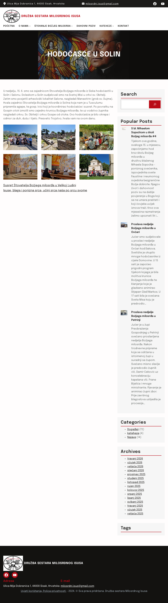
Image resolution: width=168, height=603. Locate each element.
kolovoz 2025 (135, 490)
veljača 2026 (135, 466)
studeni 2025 (135, 478)
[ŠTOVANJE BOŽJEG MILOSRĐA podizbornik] (72, 26)
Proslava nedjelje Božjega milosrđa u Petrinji (143, 316)
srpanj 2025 (134, 494)
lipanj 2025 (134, 498)
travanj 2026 (135, 458)
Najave (131, 437)
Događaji (133, 429)
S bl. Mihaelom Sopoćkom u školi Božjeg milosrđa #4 (143, 132)
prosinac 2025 (136, 474)
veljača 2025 (135, 513)
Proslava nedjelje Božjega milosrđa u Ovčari (143, 228)
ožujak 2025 (134, 509)
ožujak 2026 (134, 462)
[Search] (155, 104)
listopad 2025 (136, 482)
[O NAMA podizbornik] (30, 26)
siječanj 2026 (135, 470)
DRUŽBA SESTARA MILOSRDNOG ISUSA (50, 16)
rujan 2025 (133, 486)
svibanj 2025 (135, 502)
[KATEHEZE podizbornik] (113, 26)
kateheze (133, 433)
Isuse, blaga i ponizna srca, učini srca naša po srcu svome (45, 190)
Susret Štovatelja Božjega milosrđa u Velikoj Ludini (39, 185)
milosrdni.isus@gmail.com (102, 4)
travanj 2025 (135, 505)
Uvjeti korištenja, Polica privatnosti (43, 591)
